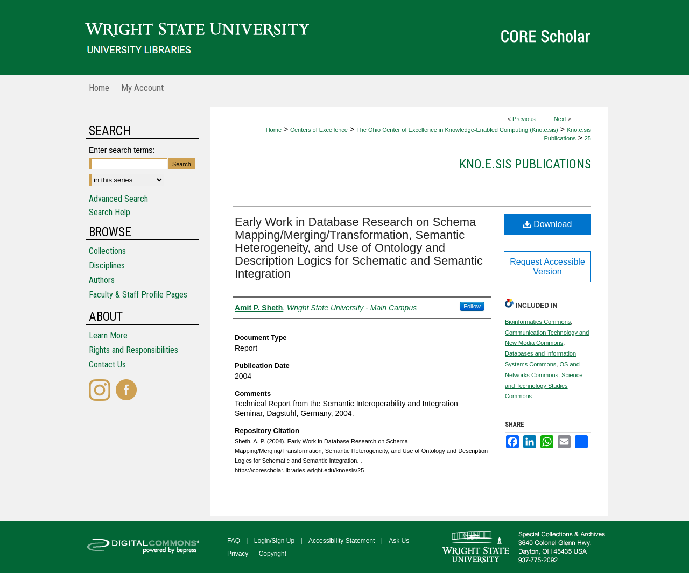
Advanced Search (118, 199)
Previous (524, 119)
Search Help (109, 212)
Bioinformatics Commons (538, 322)
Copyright (272, 553)
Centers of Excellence (319, 129)
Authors (102, 280)
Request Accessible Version (547, 266)
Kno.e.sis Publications (525, 164)
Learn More (108, 335)
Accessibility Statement (341, 540)
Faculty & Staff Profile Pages (138, 294)
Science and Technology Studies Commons (543, 386)
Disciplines (107, 265)
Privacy (237, 553)
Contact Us (107, 364)
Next (560, 119)
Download (547, 224)
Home (274, 129)
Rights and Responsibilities (133, 350)
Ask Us (399, 540)
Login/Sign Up (274, 540)
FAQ (233, 540)
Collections (107, 251)
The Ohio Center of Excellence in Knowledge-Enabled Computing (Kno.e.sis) (457, 129)
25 (588, 138)
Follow (472, 306)
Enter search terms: (121, 150)
